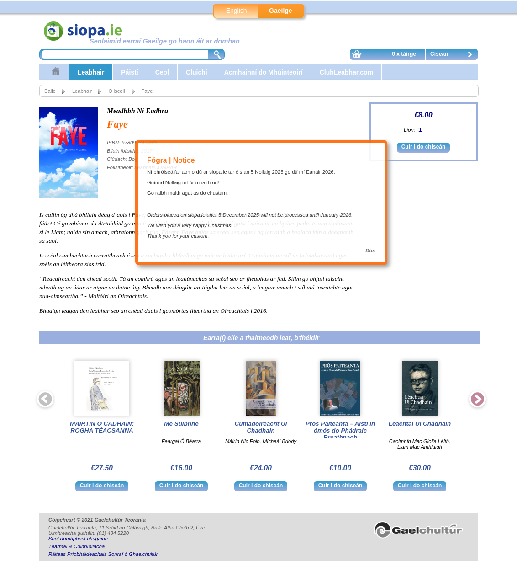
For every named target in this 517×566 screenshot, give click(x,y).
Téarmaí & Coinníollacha (76, 546)
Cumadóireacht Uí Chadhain (261, 427)
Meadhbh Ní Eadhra (137, 111)
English (236, 10)
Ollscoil (116, 91)
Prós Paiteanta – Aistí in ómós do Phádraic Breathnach (340, 430)
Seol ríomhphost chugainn (78, 538)
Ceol (162, 72)
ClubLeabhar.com (346, 72)
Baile (50, 91)
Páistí (129, 72)
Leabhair (91, 72)
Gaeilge (280, 10)
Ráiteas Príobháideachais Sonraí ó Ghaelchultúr (103, 554)
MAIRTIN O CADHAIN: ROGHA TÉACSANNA (102, 427)
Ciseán (453, 55)
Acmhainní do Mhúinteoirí (263, 72)
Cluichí (196, 72)
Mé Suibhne (181, 423)
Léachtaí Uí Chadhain (420, 423)
